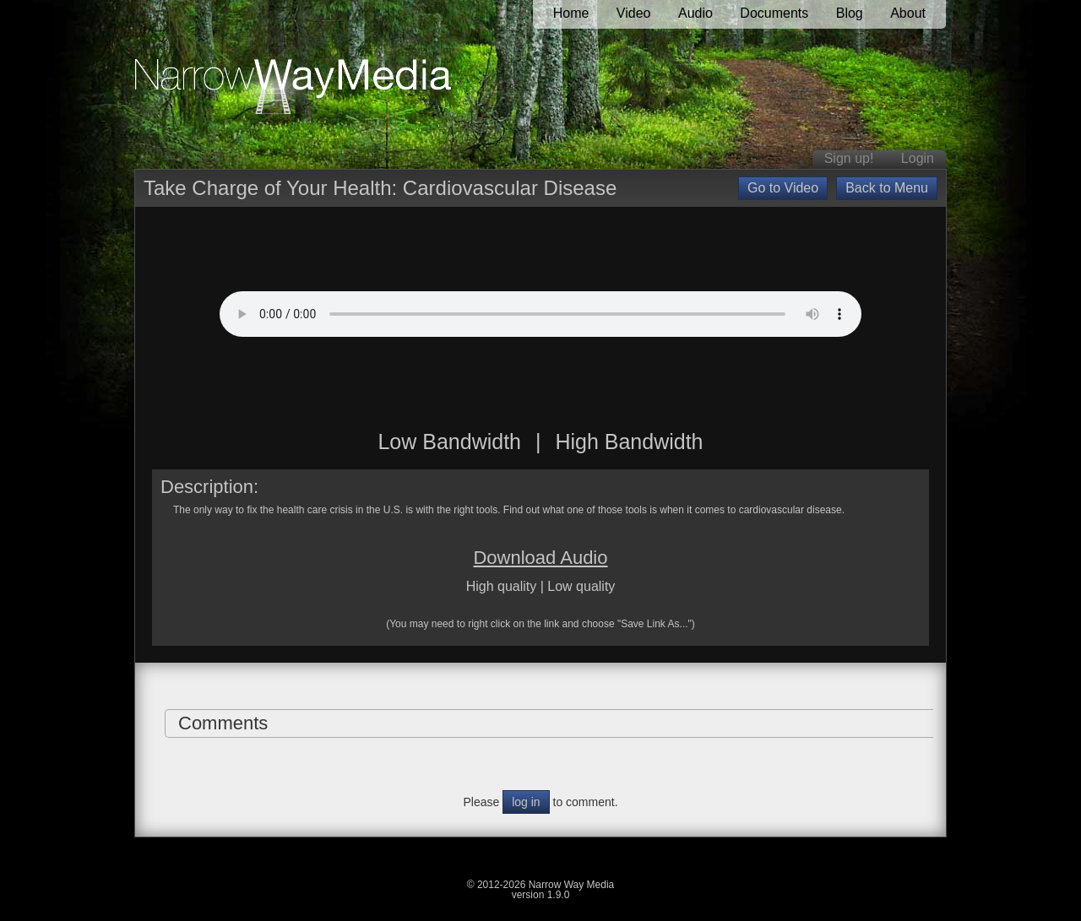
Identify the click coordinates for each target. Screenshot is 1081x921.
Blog (849, 13)
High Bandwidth (629, 441)
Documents (774, 13)
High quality (501, 586)
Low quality (581, 586)
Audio (695, 13)
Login (917, 158)
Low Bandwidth (449, 441)
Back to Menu (886, 188)
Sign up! (849, 158)
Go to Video (782, 188)
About (908, 13)
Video (634, 13)
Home (571, 13)
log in (526, 802)
